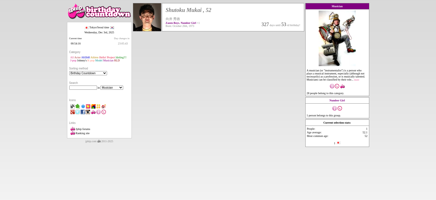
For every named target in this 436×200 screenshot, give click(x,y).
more (357, 79)
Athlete (94, 57)
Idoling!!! (121, 57)
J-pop (73, 60)
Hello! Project (107, 57)
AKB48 (85, 57)
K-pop (91, 60)
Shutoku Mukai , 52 (189, 10)
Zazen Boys (172, 22)
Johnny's (82, 60)
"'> (88, 73)
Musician (108, 60)
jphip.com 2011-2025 (99, 141)
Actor (77, 57)
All (72, 57)
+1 (198, 22)
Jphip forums (80, 129)
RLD (117, 60)
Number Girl (188, 22)
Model (98, 60)
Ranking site (80, 133)
